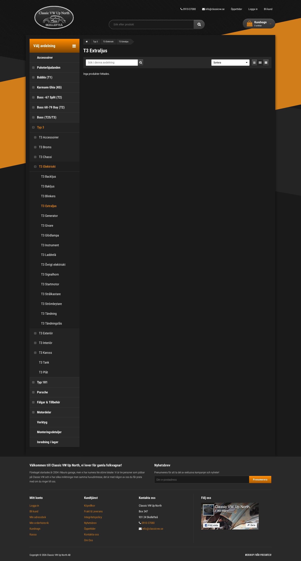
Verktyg (38, 422)
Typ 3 (37, 127)
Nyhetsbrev (90, 523)
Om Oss (88, 540)
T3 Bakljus (48, 186)
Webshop (249, 555)
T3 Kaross (41, 352)
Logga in (253, 9)
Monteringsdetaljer (46, 432)
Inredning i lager (44, 442)
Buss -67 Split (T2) (46, 97)
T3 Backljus (48, 176)
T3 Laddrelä (48, 255)
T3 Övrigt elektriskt (53, 264)
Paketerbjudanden (45, 67)
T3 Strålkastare (51, 294)
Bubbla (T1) (41, 77)
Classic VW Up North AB (58, 555)
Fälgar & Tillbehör (45, 402)
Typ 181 (39, 382)
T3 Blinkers (48, 196)
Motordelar (40, 412)
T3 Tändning (49, 313)
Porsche (39, 392)
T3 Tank (40, 362)
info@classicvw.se (213, 9)
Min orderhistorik (39, 523)
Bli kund (268, 9)
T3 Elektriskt (43, 166)
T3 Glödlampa (50, 235)
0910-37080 (188, 9)
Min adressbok (38, 517)
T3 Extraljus (49, 206)
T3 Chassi (41, 157)
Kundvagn (35, 528)
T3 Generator (49, 216)
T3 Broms (41, 147)
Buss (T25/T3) (43, 117)
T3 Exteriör (42, 333)
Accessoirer (41, 57)
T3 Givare (47, 225)
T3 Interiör (41, 343)
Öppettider (236, 9)
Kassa (33, 534)
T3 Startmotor (50, 284)
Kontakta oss (91, 534)
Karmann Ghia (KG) (46, 87)
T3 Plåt (39, 372)
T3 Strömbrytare (51, 304)
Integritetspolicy (93, 517)
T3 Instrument (50, 245)
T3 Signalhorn (50, 274)
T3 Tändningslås (51, 323)
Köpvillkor (89, 505)
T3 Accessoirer (45, 137)
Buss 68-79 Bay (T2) (47, 107)
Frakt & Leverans (93, 511)
